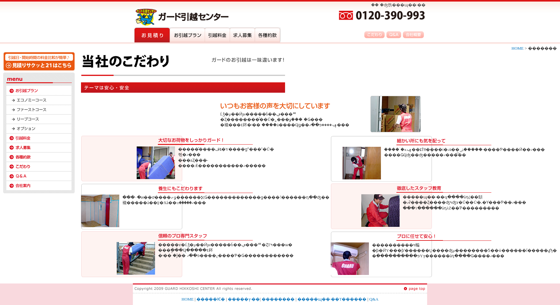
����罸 (39, 147)
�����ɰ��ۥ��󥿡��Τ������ (331, 299)
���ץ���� (39, 128)
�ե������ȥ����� (39, 109)
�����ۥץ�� (39, 90)
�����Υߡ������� (39, 100)
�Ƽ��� (39, 157)
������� (39, 166)
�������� (39, 138)
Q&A (39, 176)
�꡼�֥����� (39, 119)
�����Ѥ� (210, 299)
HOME (518, 48)
